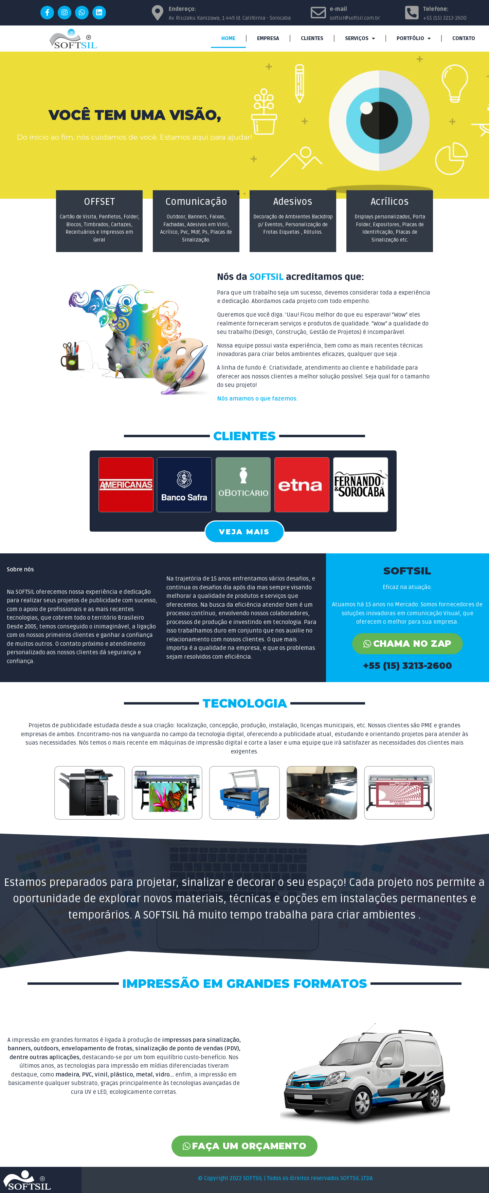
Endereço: (182, 9)
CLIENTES (312, 38)
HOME (228, 38)
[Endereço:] (157, 12)
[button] (238, 194)
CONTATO (463, 38)
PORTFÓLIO (414, 38)
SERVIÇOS (360, 38)
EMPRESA (268, 38)
